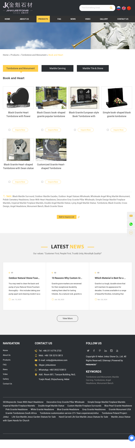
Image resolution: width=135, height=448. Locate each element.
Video (87, 19)
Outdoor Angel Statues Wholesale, (74, 196)
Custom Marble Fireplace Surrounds (84, 405)
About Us (24, 19)
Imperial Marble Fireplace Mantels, (27, 203)
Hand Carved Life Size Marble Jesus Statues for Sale (83, 417)
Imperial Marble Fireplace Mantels (19, 405)
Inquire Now (20, 130)
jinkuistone (50, 365)
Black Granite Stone (53, 206)
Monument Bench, (35, 206)
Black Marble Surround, (24, 196)
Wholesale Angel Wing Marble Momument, (110, 196)
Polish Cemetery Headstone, (16, 199)
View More (68, 318)
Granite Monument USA (119, 409)
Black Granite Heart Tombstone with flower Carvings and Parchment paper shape (18, 114)
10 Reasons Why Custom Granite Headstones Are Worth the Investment (67, 278)
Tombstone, (102, 203)
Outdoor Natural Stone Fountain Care (24, 278)
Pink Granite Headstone (16, 409)
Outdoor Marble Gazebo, (46, 196)
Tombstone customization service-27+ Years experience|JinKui (69, 413)
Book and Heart (56, 55)
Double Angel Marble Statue (51, 405)
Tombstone (99, 380)
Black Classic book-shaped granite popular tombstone (51, 114)
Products (43, 19)
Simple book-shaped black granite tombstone (117, 114)
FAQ (59, 19)
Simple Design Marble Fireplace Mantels (106, 402)
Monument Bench (105, 383)
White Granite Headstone (42, 409)
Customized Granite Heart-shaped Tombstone (51, 166)
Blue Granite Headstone (68, 409)
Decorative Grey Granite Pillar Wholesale (65, 402)
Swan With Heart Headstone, (43, 199)
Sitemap (106, 360)
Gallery (104, 19)
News (73, 19)
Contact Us (122, 19)
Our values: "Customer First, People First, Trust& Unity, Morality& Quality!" (67, 253)
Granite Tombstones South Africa (21, 413)
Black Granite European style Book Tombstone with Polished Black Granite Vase (84, 114)
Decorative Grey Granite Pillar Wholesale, (76, 199)
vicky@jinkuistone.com (56, 360)
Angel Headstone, (18, 206)
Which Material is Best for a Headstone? (110, 278)
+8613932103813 (57, 370)
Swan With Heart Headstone (30, 402)
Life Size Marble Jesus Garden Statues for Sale (33, 417)
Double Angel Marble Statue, (57, 203)
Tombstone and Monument (33, 55)
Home (7, 19)
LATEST (67, 247)
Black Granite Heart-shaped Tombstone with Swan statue (18, 166)
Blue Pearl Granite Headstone (118, 405)
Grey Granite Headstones (94, 409)
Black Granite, (115, 203)
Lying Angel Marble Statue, (84, 203)
